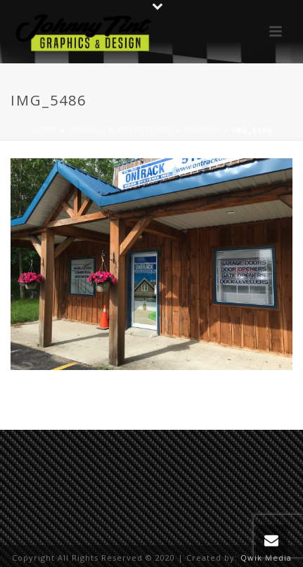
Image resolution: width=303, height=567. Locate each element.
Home (44, 130)
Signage (202, 130)
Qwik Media (266, 557)
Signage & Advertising (120, 130)
